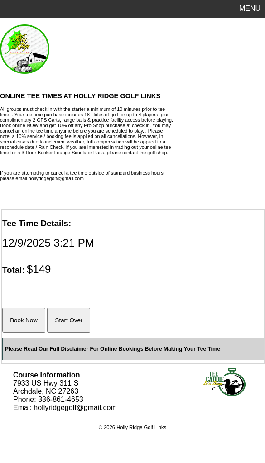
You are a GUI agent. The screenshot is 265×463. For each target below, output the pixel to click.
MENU (249, 8)
